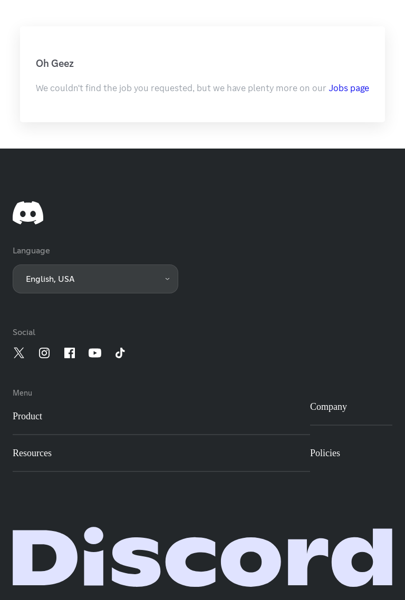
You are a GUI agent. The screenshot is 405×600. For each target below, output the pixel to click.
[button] (95, 278)
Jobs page (349, 88)
